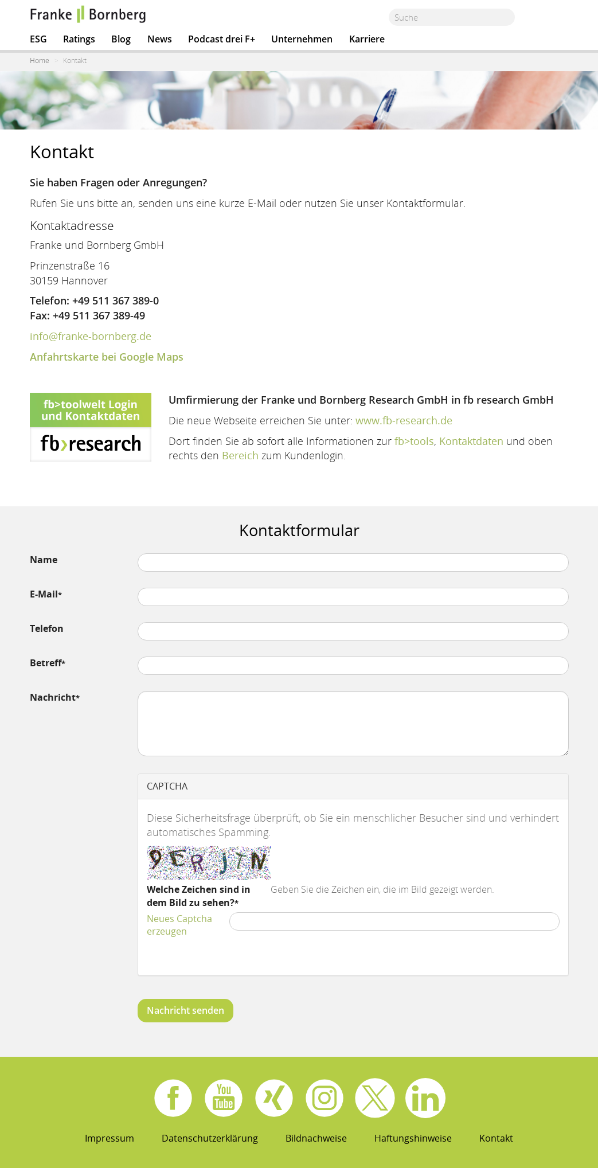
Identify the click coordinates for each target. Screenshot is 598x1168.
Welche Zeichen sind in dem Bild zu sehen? (199, 896)
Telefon (47, 628)
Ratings (79, 39)
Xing (274, 1098)
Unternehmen (302, 39)
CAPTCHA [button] (167, 786)
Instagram (324, 1098)
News (159, 39)
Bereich (240, 455)
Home (39, 60)
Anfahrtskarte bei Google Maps (106, 357)
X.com (375, 1098)
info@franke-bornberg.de (90, 336)
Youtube (224, 1098)
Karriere (367, 39)
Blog (121, 39)
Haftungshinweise (413, 1138)
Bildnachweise (316, 1138)
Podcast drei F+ (221, 39)
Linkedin (425, 1098)
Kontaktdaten (471, 441)
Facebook (173, 1098)
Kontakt (496, 1138)
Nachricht (53, 697)
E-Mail (44, 594)
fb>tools (414, 441)
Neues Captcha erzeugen (179, 925)
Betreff (45, 663)
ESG (38, 39)
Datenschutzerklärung (210, 1138)
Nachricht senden (185, 1010)
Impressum (109, 1138)
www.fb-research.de (403, 420)
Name (43, 559)
